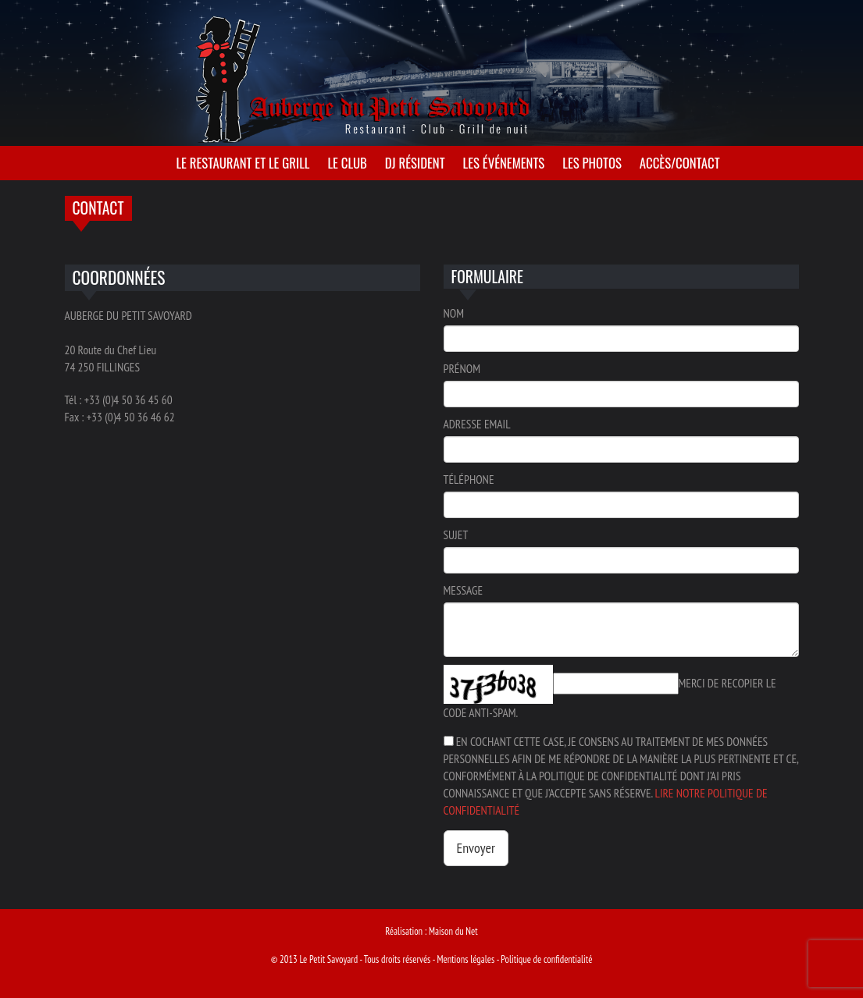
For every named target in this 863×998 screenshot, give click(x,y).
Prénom (462, 368)
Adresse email (477, 424)
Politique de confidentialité (546, 959)
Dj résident (415, 162)
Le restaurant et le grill (242, 162)
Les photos (592, 162)
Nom (454, 313)
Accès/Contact (680, 162)
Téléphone (469, 479)
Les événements (504, 162)
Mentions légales (465, 959)
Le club (346, 162)
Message (463, 590)
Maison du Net (453, 931)
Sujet (456, 534)
